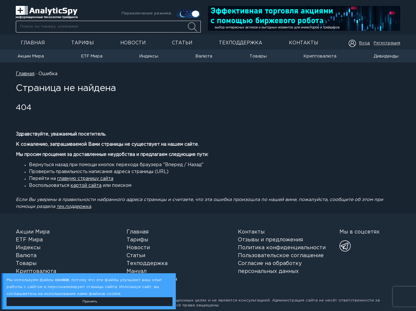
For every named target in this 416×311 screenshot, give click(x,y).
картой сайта (86, 186)
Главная (33, 43)
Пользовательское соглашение (281, 255)
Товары (258, 56)
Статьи (182, 43)
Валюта (204, 56)
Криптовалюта (320, 56)
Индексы (148, 56)
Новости (133, 43)
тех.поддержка (74, 207)
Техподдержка (240, 43)
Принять (89, 301)
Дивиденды (386, 56)
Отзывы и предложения (270, 239)
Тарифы (82, 43)
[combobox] (108, 27)
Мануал (137, 271)
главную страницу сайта (85, 179)
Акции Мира (30, 56)
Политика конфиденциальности (282, 247)
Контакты (303, 43)
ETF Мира (92, 56)
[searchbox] (108, 27)
